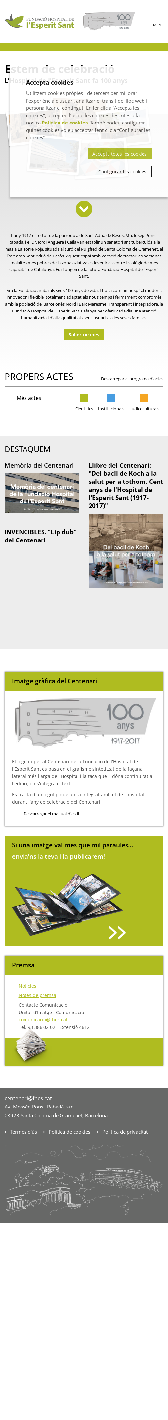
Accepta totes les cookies (119, 154)
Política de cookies (69, 1131)
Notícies (27, 986)
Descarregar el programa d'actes (132, 379)
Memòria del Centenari (39, 465)
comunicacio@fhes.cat (43, 1019)
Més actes (29, 398)
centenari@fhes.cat (28, 1098)
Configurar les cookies (122, 171)
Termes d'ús (23, 1131)
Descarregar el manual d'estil (51, 814)
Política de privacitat (125, 1131)
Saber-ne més (84, 334)
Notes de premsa (37, 995)
